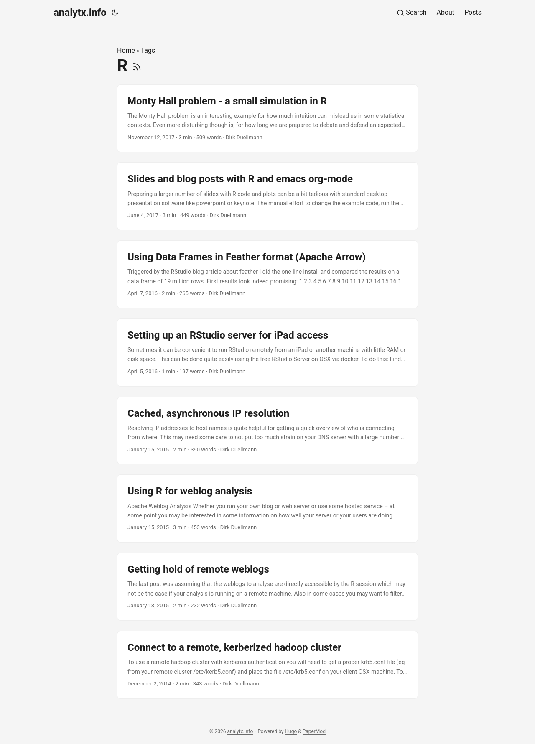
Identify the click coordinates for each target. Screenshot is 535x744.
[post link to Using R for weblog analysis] (267, 508)
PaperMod (314, 731)
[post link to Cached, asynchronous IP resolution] (267, 430)
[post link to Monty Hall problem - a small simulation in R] (267, 118)
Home (126, 50)
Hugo (291, 731)
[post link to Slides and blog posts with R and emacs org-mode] (267, 196)
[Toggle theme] (115, 12)
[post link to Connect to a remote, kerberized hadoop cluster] (267, 664)
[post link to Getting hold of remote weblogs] (267, 586)
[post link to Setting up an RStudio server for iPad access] (267, 352)
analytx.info (80, 12)
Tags (148, 50)
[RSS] (137, 66)
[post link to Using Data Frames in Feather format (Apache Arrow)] (267, 274)
